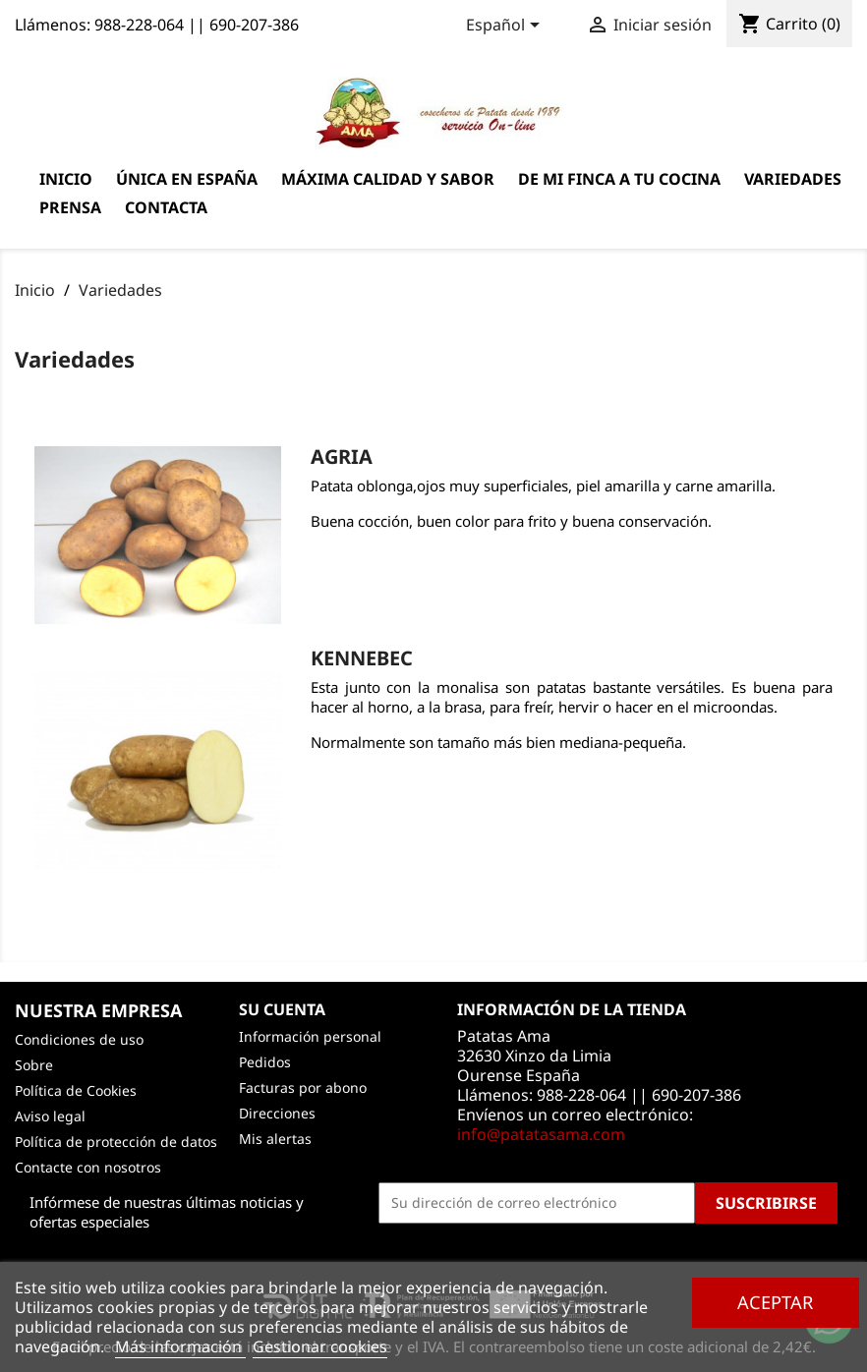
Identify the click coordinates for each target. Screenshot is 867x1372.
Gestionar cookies (320, 1346)
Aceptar (775, 1301)
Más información (180, 1346)
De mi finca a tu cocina (619, 179)
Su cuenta (282, 1009)
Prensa (70, 207)
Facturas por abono (303, 1087)
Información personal (310, 1036)
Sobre (34, 1065)
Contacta (166, 207)
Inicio (65, 179)
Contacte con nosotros (88, 1167)
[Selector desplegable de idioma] (506, 26)
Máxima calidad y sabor (387, 179)
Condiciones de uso (79, 1039)
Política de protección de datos (116, 1141)
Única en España (187, 179)
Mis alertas (275, 1138)
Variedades (792, 179)
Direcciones (277, 1113)
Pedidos (265, 1062)
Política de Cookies (76, 1090)
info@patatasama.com (541, 1134)
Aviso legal (50, 1116)
